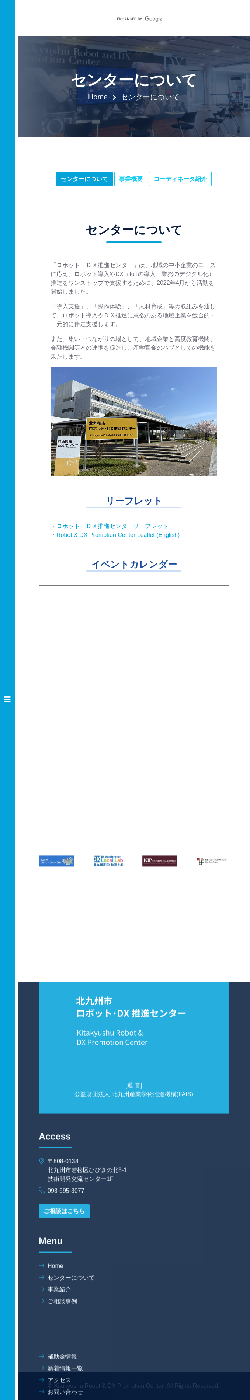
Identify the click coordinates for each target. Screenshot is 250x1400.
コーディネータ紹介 (180, 179)
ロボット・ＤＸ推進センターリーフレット (112, 526)
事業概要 (131, 179)
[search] (167, 19)
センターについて (84, 179)
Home (98, 97)
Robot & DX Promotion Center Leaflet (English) (118, 535)
